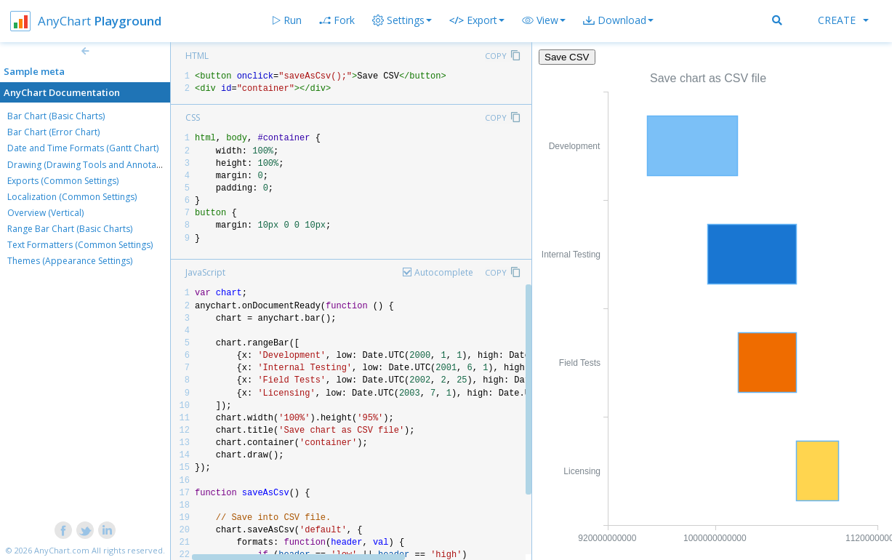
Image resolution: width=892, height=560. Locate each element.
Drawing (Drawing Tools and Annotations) (93, 165)
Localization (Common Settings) (72, 197)
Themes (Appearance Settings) (69, 261)
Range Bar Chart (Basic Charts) (69, 229)
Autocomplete (443, 272)
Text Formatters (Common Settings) (80, 245)
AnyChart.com (61, 550)
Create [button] (843, 20)
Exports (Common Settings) (62, 181)
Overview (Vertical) (45, 213)
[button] (543, 20)
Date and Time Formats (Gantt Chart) (82, 148)
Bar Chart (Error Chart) (53, 132)
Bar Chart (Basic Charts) (56, 116)
